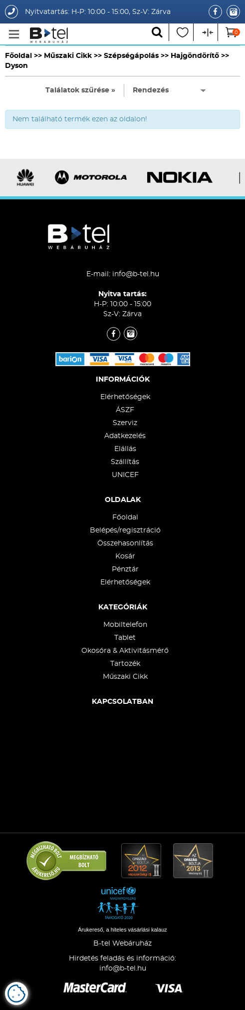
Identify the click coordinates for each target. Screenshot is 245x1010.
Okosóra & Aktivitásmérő (125, 650)
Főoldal (18, 55)
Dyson (16, 65)
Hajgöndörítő (195, 55)
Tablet (125, 637)
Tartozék (125, 663)
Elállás (125, 449)
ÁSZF (125, 410)
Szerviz (125, 423)
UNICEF (125, 475)
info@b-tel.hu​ (122, 968)
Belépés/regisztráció (125, 530)
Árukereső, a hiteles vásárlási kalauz (122, 930)
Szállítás (125, 462)
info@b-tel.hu (135, 274)
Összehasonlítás (125, 543)
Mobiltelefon (125, 624)
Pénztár (125, 569)
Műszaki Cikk (68, 55)
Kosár (125, 556)
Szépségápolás (131, 55)
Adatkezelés (125, 436)
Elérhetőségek (125, 397)
